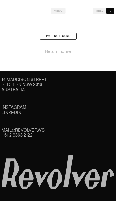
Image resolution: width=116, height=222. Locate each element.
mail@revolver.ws (23, 130)
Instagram (14, 107)
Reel (99, 11)
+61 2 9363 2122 (17, 135)
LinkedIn (11, 112)
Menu (58, 11)
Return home (58, 52)
